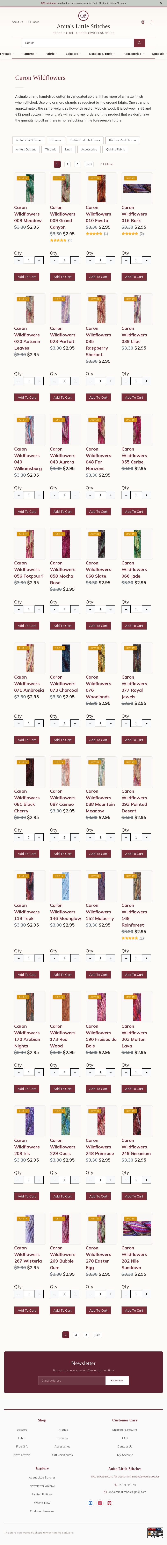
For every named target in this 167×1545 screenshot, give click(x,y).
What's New (42, 1504)
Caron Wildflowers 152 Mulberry (100, 913)
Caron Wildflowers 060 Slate (98, 571)
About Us (17, 23)
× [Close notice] (161, 3)
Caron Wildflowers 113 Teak (27, 913)
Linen (68, 151)
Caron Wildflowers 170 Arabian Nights (27, 1037)
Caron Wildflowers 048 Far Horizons (98, 460)
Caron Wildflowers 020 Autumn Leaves (27, 339)
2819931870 (125, 1486)
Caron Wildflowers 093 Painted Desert (134, 802)
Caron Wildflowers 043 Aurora (62, 457)
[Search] (78, 44)
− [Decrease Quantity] (19, 262)
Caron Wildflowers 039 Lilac (134, 336)
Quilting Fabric (115, 151)
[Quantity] (29, 261)
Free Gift (22, 1448)
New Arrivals (22, 1456)
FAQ (125, 1439)
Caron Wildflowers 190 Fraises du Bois (101, 1037)
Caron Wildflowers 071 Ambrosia (29, 685)
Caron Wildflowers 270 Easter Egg (98, 1259)
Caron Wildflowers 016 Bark (134, 215)
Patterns (28, 55)
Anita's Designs (26, 151)
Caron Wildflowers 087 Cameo (62, 799)
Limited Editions (42, 1496)
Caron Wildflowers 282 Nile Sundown (134, 1259)
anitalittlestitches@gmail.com (125, 1493)
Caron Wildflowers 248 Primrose (100, 1148)
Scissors (72, 55)
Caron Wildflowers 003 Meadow (28, 215)
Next (89, 165)
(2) (142, 235)
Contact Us (125, 1448)
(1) (70, 241)
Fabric (50, 55)
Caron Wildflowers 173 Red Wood (62, 1037)
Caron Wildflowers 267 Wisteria (28, 1256)
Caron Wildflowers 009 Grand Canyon (62, 218)
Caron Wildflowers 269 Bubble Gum (62, 1259)
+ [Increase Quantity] (39, 262)
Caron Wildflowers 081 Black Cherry (27, 802)
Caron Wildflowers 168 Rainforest (134, 916)
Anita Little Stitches (29, 141)
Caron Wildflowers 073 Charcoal (64, 685)
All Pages (33, 23)
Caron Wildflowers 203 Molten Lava (134, 1037)
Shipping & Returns (125, 1431)
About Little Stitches (42, 1479)
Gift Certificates (62, 1456)
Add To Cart (27, 278)
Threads (50, 151)
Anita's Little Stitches (83, 27)
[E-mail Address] (72, 1382)
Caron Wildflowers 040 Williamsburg (28, 460)
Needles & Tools (100, 55)
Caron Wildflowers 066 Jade (134, 571)
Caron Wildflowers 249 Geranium (136, 1148)
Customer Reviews (42, 1512)
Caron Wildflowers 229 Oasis (62, 1148)
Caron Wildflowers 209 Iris (27, 1148)
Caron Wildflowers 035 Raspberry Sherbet (98, 343)
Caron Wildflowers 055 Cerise (134, 457)
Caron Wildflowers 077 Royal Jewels (134, 688)
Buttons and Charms (122, 141)
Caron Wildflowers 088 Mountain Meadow (100, 802)
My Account (125, 1456)
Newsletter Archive (42, 1487)
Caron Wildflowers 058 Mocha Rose (62, 574)
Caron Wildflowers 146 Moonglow (65, 913)
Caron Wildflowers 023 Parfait (62, 336)
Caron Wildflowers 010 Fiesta (98, 215)
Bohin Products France (85, 141)
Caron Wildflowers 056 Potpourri (28, 571)
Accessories (132, 55)
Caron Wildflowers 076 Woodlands (98, 688)
